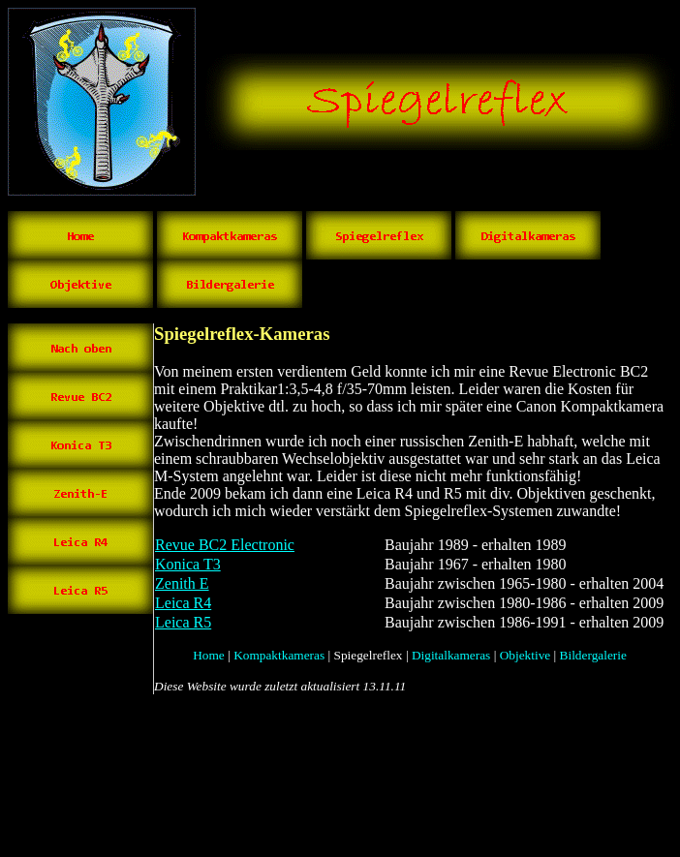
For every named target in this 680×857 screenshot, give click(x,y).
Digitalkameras (451, 655)
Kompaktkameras (279, 655)
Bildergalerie (593, 655)
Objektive (525, 655)
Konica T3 (188, 564)
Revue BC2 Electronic (224, 544)
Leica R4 (183, 603)
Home (209, 655)
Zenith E (182, 583)
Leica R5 (183, 622)
